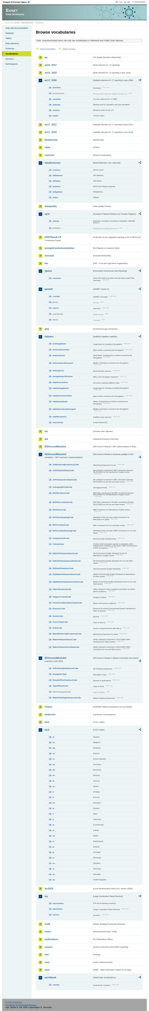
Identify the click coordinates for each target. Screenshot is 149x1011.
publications (51, 939)
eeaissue (56, 186)
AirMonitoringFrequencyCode (66, 465)
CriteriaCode (58, 544)
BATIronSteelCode (61, 525)
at (53, 737)
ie (53, 808)
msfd (47, 924)
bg (54, 748)
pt (53, 852)
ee (54, 775)
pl (53, 847)
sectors (56, 915)
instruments (58, 422)
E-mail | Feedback (14, 1002)
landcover (50, 714)
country (56, 985)
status (55, 197)
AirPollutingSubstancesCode (65, 668)
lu (53, 825)
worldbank (50, 977)
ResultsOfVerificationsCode (65, 680)
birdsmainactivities (61, 350)
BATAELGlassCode (61, 493)
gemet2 (49, 289)
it (53, 814)
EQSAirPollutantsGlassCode (65, 553)
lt (53, 819)
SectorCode (58, 616)
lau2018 (49, 888)
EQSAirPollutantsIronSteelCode (67, 561)
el (53, 781)
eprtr (47, 214)
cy (54, 753)
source (56, 308)
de (54, 764)
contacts (56, 170)
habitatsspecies (59, 417)
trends (55, 116)
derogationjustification (63, 376)
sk (54, 874)
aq (46, 57)
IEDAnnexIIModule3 (55, 454)
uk (54, 880)
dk (54, 770)
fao (46, 263)
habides (49, 336)
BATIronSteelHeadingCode (64, 531)
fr (53, 797)
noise (48, 931)
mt (54, 836)
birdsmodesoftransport (63, 363)
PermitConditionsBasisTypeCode (67, 603)
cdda (47, 147)
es (54, 786)
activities (57, 87)
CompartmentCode (61, 538)
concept (56, 296)
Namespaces (11, 64)
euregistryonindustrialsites (59, 248)
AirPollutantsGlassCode (63, 470)
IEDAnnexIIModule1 (55, 446)
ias (46, 431)
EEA (17, 2)
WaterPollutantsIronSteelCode (66, 647)
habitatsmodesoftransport (64, 409)
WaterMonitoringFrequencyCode (67, 634)
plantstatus (57, 909)
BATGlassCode (59, 510)
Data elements (12, 43)
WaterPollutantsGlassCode (64, 639)
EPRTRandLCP (53, 237)
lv (53, 830)
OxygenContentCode (62, 597)
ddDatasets (58, 175)
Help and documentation (16, 28)
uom (47, 962)
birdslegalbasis (59, 344)
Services (9, 59)
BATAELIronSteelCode (62, 502)
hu (54, 803)
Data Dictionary (27, 23)
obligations (57, 192)
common (49, 155)
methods (56, 105)
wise (47, 970)
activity (56, 221)
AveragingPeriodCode (62, 487)
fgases (48, 271)
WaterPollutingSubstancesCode (67, 698)
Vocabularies (11, 54)
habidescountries (60, 382)
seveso (48, 947)
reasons (56, 110)
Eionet (17, 23)
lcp (46, 896)
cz (54, 759)
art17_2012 (51, 124)
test (47, 954)
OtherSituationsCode (62, 589)
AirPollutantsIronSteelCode (65, 480)
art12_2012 (51, 65)
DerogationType (59, 674)
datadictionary (52, 163)
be (54, 742)
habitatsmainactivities (62, 396)
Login (120, 2)
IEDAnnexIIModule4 (55, 658)
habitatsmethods (60, 401)
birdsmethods (59, 355)
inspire (48, 707)
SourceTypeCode (60, 622)
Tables (8, 38)
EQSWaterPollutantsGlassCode (66, 574)
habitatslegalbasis (61, 388)
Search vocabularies (47, 49)
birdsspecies (58, 370)
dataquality (51, 206)
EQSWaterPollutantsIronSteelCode (68, 582)
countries (57, 99)
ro (53, 858)
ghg (47, 329)
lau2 (47, 730)
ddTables (57, 181)
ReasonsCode (59, 609)
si (53, 869)
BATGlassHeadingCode (63, 517)
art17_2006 (51, 80)
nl (53, 841)
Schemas (9, 48)
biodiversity (51, 140)
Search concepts (69, 49)
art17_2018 (51, 132)
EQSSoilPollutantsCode (63, 568)
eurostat (49, 255)
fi (53, 792)
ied (46, 439)
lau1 (47, 722)
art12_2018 (51, 72)
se (54, 863)
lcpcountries (58, 903)
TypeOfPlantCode (60, 686)
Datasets (9, 33)
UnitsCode (57, 628)
